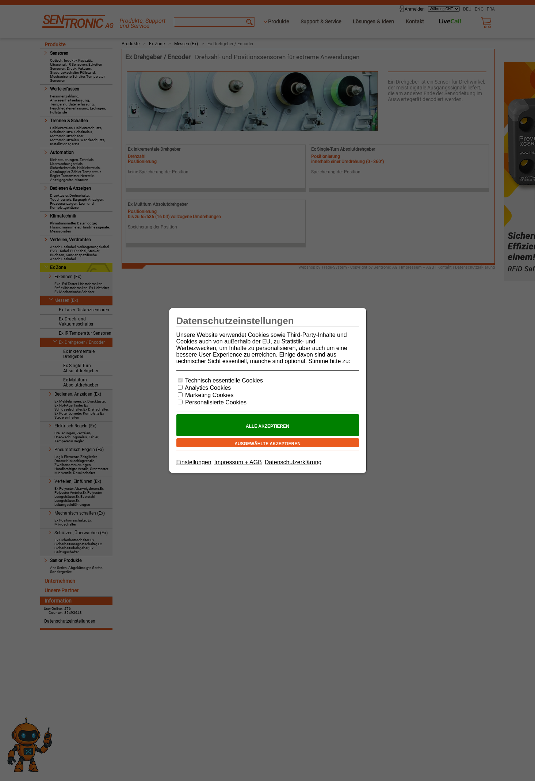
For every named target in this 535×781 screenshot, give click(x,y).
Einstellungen (193, 462)
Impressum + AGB (238, 462)
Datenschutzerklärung (293, 462)
